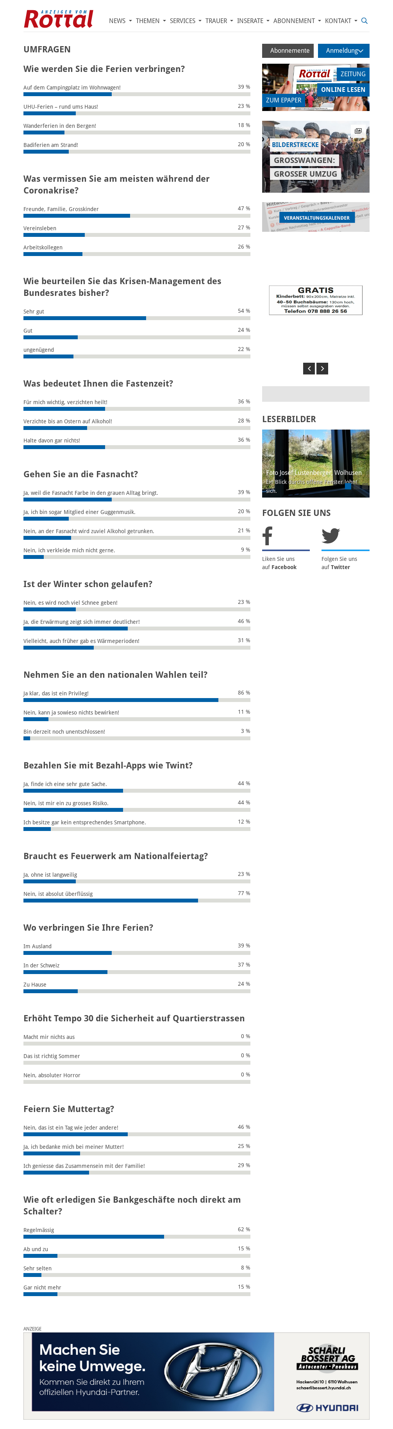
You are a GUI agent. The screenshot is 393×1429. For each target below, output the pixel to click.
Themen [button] (148, 21)
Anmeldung (344, 50)
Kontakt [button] (339, 21)
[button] (309, 368)
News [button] (118, 21)
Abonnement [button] (294, 21)
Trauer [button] (217, 21)
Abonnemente (290, 50)
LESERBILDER (289, 419)
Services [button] (183, 21)
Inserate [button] (251, 21)
